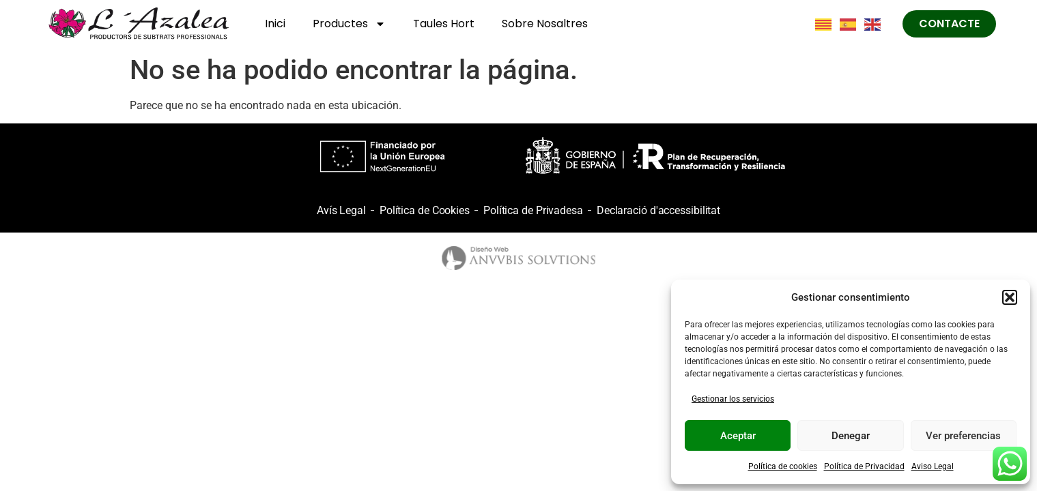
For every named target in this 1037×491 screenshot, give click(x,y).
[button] (1010, 297)
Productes (349, 24)
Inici (275, 23)
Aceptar (738, 436)
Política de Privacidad (864, 466)
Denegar (851, 436)
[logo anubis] (518, 258)
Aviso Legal (932, 466)
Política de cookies (782, 466)
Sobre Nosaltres (545, 23)
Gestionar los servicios (733, 399)
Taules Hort (443, 23)
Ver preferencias (963, 436)
